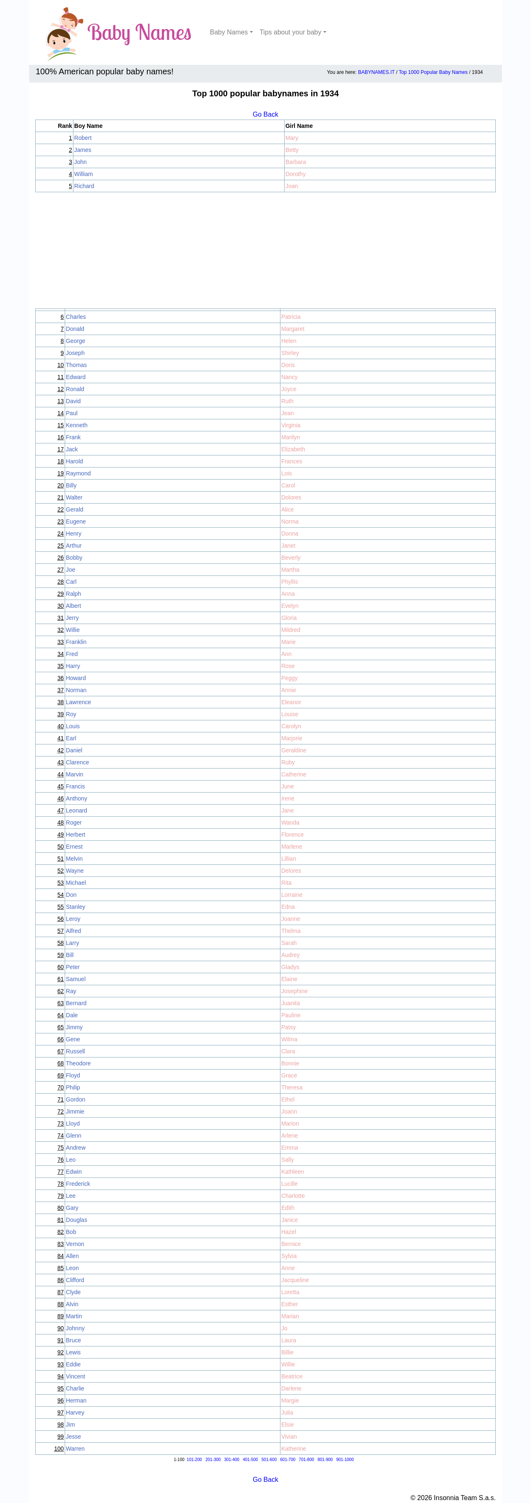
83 (60, 1244)
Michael (76, 882)
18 (60, 461)
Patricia (291, 316)
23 (60, 521)
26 (60, 557)
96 (60, 1400)
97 (60, 1412)
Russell (75, 1051)
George (75, 341)
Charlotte (293, 1195)
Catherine (294, 774)
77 (60, 1171)
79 (60, 1195)
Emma (289, 1147)
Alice (287, 509)
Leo (71, 1159)
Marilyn (290, 437)
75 (60, 1147)
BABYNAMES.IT (376, 72)
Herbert (75, 834)
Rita (286, 882)
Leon (72, 1268)
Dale (72, 1015)
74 (60, 1135)
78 (60, 1183)
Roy (71, 714)
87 (60, 1292)
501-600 (269, 1459)
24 (60, 533)
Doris (288, 365)
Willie (73, 630)
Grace (289, 1075)
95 (60, 1388)
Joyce (289, 389)
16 (60, 437)
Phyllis (289, 581)
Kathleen (292, 1171)
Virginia (290, 425)
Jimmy (74, 1027)
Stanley (75, 906)
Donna (289, 533)
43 (60, 762)
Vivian (289, 1436)
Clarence (77, 762)
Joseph (75, 353)
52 (60, 870)
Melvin (74, 858)
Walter (74, 497)
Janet (288, 545)
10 (60, 365)
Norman (76, 690)
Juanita (290, 1003)
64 (60, 1015)
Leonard (76, 810)
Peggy (289, 678)
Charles (76, 316)
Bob (71, 1232)
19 (60, 473)
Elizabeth (293, 449)
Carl (71, 581)
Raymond (78, 473)
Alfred (73, 931)
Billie (287, 1352)
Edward (75, 377)
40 (60, 726)
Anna (288, 593)
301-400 (231, 1459)
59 (60, 955)
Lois (286, 473)
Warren (75, 1448)
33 (60, 642)
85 (60, 1268)
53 (60, 882)
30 (60, 605)
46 (60, 798)
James (82, 150)
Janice (289, 1220)
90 (60, 1328)
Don (71, 894)
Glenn (73, 1135)
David (73, 401)
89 (60, 1316)
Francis (75, 786)
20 (60, 485)
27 (60, 569)
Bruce (73, 1340)
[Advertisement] (265, 250)
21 (60, 497)
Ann (286, 654)
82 (60, 1232)
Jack (72, 449)
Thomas (76, 365)
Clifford (75, 1280)
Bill (70, 955)
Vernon (75, 1244)
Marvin (74, 774)
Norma (290, 521)
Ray (71, 991)
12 (60, 389)
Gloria (289, 617)
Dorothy (295, 174)
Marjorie (291, 738)
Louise (289, 714)
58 (60, 943)
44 (60, 774)
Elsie (287, 1424)
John (80, 162)
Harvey (75, 1412)
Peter (73, 967)
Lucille (289, 1183)
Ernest (74, 846)
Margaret (292, 329)
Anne (288, 1268)
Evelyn (290, 605)
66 (60, 1039)
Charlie (75, 1388)
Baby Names (229, 32)
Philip (73, 1087)
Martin (74, 1316)
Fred (72, 654)
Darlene (291, 1388)
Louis (73, 726)
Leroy (73, 919)
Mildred (290, 630)
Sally (287, 1159)
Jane (287, 810)
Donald (75, 329)
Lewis (73, 1352)
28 (60, 581)
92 (60, 1352)
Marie (288, 642)
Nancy (289, 377)
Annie (288, 690)
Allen (72, 1256)
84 (60, 1256)
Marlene (291, 846)
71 (60, 1099)
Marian (290, 1316)
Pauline (291, 1015)
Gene (73, 1039)
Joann (289, 1111)
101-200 (194, 1459)
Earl (71, 738)
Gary (72, 1207)
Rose (288, 666)
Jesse (73, 1436)
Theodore (78, 1063)
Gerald (74, 509)
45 (60, 786)
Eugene (76, 521)
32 (60, 630)
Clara (288, 1051)
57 (60, 931)
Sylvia (289, 1256)
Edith (288, 1207)
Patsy (288, 1027)
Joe (71, 569)
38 (60, 702)
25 (60, 545)
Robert (83, 138)
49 (60, 834)
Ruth (287, 401)
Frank (73, 437)
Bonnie (290, 1063)
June (287, 786)
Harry (73, 666)
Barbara (295, 162)
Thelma (291, 931)
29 (60, 593)
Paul (72, 413)
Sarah (289, 943)
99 (60, 1436)
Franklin (76, 642)
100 (58, 1448)
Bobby (74, 557)
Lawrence (78, 702)
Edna (288, 906)
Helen (289, 341)
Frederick (78, 1183)
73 (60, 1123)
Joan (291, 186)
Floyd (73, 1075)
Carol (288, 485)
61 (60, 979)
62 (60, 991)
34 (60, 654)
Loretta (290, 1292)
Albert (73, 605)
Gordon (75, 1099)
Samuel (75, 979)
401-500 (250, 1459)
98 (60, 1424)
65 (60, 1027)
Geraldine (294, 750)
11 (60, 377)
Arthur (74, 545)
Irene (288, 798)
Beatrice (291, 1376)
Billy (71, 485)
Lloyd (73, 1123)
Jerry (72, 617)
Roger (74, 822)
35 (60, 666)
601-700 (287, 1459)
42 (60, 750)
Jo (284, 1328)
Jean (287, 413)
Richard (84, 186)
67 (60, 1051)
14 (60, 413)
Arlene (289, 1135)
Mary (291, 138)
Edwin (74, 1171)
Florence (292, 834)
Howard (76, 678)
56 (60, 919)
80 (60, 1207)
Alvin (72, 1304)
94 (60, 1376)
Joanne (290, 919)
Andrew (75, 1147)
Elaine (289, 979)
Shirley (290, 353)
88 (60, 1304)
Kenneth (77, 425)
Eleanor (291, 702)
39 (60, 714)
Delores (291, 870)
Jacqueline (295, 1280)
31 (60, 617)
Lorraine (291, 894)
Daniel (74, 750)
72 (60, 1111)
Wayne (75, 870)
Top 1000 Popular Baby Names (433, 72)
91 (60, 1340)
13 (60, 401)
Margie (290, 1400)
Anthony (76, 798)
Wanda (290, 822)
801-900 (325, 1459)
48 (60, 822)
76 (60, 1159)
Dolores (291, 497)
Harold (74, 461)
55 (60, 906)
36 (60, 678)
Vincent (75, 1376)
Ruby (288, 762)
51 (60, 858)
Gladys (290, 967)
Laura (288, 1340)
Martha (290, 569)
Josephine (294, 991)
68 (60, 1063)
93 (60, 1364)
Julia (287, 1412)
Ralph (73, 593)
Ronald (75, 389)
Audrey (290, 955)
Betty (292, 150)
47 (60, 810)
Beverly (291, 557)
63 (60, 1003)
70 (60, 1087)
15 (60, 425)
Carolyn (291, 726)
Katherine (293, 1448)
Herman (76, 1400)
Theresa (291, 1087)
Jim (70, 1424)
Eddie (73, 1364)
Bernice (291, 1244)
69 (60, 1075)
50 (60, 846)
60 (60, 967)
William (83, 174)
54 (60, 894)
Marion (290, 1123)
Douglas (76, 1220)
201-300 (213, 1459)
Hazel (288, 1232)
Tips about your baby (291, 32)
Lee (71, 1195)
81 (60, 1220)
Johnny (75, 1328)
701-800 (306, 1459)
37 (60, 690)
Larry (72, 943)
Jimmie (75, 1111)
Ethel (288, 1099)
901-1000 (344, 1459)
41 (60, 738)
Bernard (76, 1003)
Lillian (288, 858)
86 (60, 1280)
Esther (289, 1304)
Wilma (289, 1039)
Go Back (265, 114)
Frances (291, 461)
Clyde (73, 1292)
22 (60, 509)
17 (60, 449)
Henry (73, 533)
